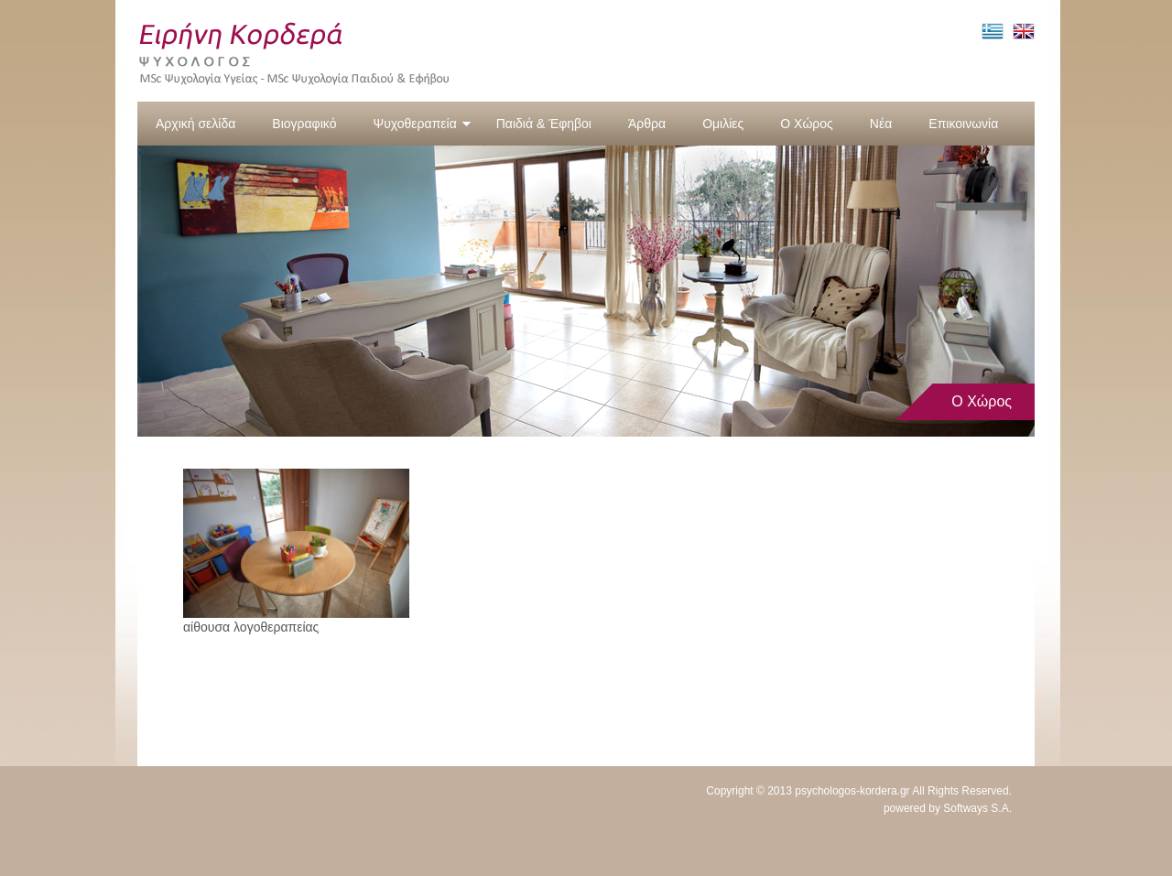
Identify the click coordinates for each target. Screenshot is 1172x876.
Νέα (881, 123)
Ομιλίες (722, 123)
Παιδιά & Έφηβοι (543, 123)
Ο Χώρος (806, 123)
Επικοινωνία (963, 123)
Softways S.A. (977, 808)
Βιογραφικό (304, 123)
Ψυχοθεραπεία (422, 123)
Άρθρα (647, 123)
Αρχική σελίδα (195, 123)
